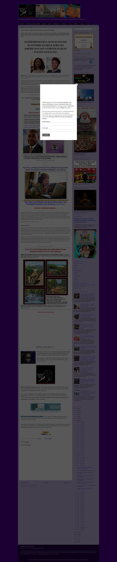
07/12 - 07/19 (80, 451)
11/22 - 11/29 (80, 424)
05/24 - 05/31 (80, 465)
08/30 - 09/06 (80, 438)
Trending (76, 272)
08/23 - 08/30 (80, 440)
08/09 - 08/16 (80, 444)
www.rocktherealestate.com (33, 221)
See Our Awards (77, 270)
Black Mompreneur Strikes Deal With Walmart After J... (85, 476)
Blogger (87, 559)
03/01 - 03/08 (80, 513)
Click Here (60, 204)
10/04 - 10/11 (80, 430)
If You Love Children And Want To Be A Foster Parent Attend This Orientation (87, 337)
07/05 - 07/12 (80, 453)
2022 (77, 416)
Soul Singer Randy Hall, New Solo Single (86, 470)
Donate (76, 23)
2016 (77, 538)
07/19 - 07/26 (80, 449)
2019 (77, 532)
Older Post (67, 482)
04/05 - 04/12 (80, 504)
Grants (82, 23)
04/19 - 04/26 (80, 500)
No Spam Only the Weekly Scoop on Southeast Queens (45, 411)
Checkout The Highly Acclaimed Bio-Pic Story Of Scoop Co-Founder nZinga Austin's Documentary (85, 220)
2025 (77, 410)
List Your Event (77, 276)
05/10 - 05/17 (80, 494)
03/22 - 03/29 (80, 508)
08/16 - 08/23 (80, 442)
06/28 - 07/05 (80, 455)
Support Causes (77, 288)
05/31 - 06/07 (80, 463)
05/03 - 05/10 (80, 496)
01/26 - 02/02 (80, 523)
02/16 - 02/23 (80, 517)
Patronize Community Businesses (81, 283)
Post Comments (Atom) (32, 485)
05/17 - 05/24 (80, 492)
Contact (88, 23)
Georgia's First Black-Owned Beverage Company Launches (85, 483)
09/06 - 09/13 (80, 436)
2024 (77, 412)
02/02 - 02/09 (80, 521)
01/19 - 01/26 (80, 525)
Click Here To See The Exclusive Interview (45, 160)
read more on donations (46, 427)
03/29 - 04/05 (80, 506)
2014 (77, 542)
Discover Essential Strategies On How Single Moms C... (85, 489)
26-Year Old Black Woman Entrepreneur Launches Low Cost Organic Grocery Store (87, 315)
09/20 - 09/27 (80, 432)
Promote (64, 23)
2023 (77, 414)
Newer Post (24, 482)
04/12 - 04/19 (80, 502)
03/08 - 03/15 (80, 512)
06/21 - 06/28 (80, 457)
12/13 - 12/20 (80, 422)
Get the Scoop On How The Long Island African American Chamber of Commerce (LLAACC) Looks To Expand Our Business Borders (88, 358)
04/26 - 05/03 (80, 498)
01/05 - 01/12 (80, 529)
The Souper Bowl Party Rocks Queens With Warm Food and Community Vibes (87, 305)
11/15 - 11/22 (80, 426)
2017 (77, 536)
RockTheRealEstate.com (45, 76)
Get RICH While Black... (46, 109)
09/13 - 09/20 (80, 434)
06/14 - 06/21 (80, 459)
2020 (77, 420)
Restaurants (56, 23)
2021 (77, 418)
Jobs (49, 23)
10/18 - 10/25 (80, 428)
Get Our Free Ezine (78, 263)
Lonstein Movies (42, 361)
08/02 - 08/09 (80, 446)
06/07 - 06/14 (80, 461)
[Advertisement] (46, 330)
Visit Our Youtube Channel (33, 23)
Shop (70, 23)
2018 (77, 534)
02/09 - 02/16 (80, 519)
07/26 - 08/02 (80, 447)
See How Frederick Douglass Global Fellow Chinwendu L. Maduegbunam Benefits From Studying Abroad (87, 369)
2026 (77, 408)
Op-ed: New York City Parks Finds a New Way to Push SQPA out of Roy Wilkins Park (88, 347)
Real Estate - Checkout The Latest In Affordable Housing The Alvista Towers (84, 285)
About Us (76, 279)
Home (22, 23)
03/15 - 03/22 (80, 509)
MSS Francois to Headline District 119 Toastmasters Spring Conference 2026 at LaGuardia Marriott (87, 326)
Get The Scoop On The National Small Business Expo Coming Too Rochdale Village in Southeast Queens (87, 381)
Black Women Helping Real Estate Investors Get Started (84, 468)
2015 (77, 540)
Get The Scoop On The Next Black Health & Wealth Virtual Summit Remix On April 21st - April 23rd (88, 295)
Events (44, 23)
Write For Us (77, 281)
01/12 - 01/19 (80, 527)
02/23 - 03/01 (80, 515)
